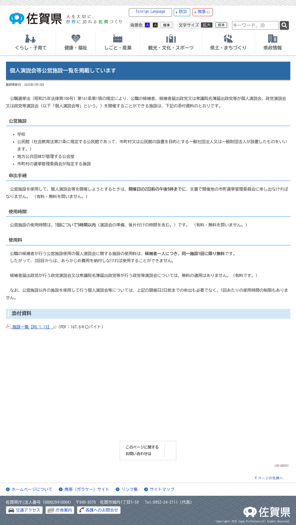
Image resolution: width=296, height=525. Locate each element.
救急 (204, 11)
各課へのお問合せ (101, 510)
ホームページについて (32, 489)
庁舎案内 (64, 510)
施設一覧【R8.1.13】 (31, 327)
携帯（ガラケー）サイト (87, 489)
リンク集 (129, 489)
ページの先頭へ (270, 478)
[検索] (284, 25)
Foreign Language (150, 11)
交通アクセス (28, 510)
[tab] (31, 43)
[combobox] (255, 25)
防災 (183, 11)
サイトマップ (162, 489)
